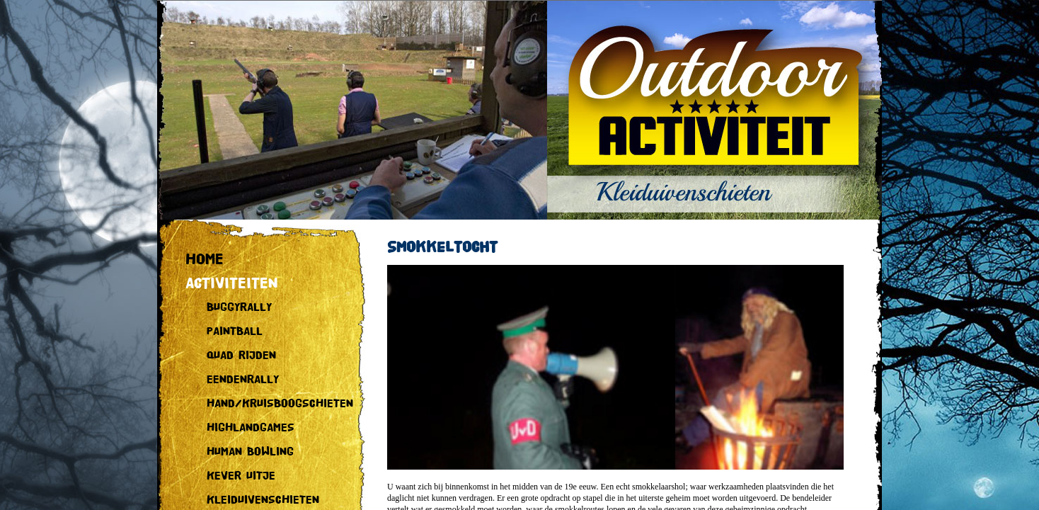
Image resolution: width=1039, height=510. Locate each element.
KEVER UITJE (241, 476)
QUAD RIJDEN (241, 356)
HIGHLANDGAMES (250, 428)
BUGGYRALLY (239, 308)
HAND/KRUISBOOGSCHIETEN (280, 404)
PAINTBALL (235, 332)
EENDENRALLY (243, 380)
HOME (204, 259)
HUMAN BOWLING (250, 452)
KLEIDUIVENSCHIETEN (263, 500)
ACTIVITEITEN (231, 284)
